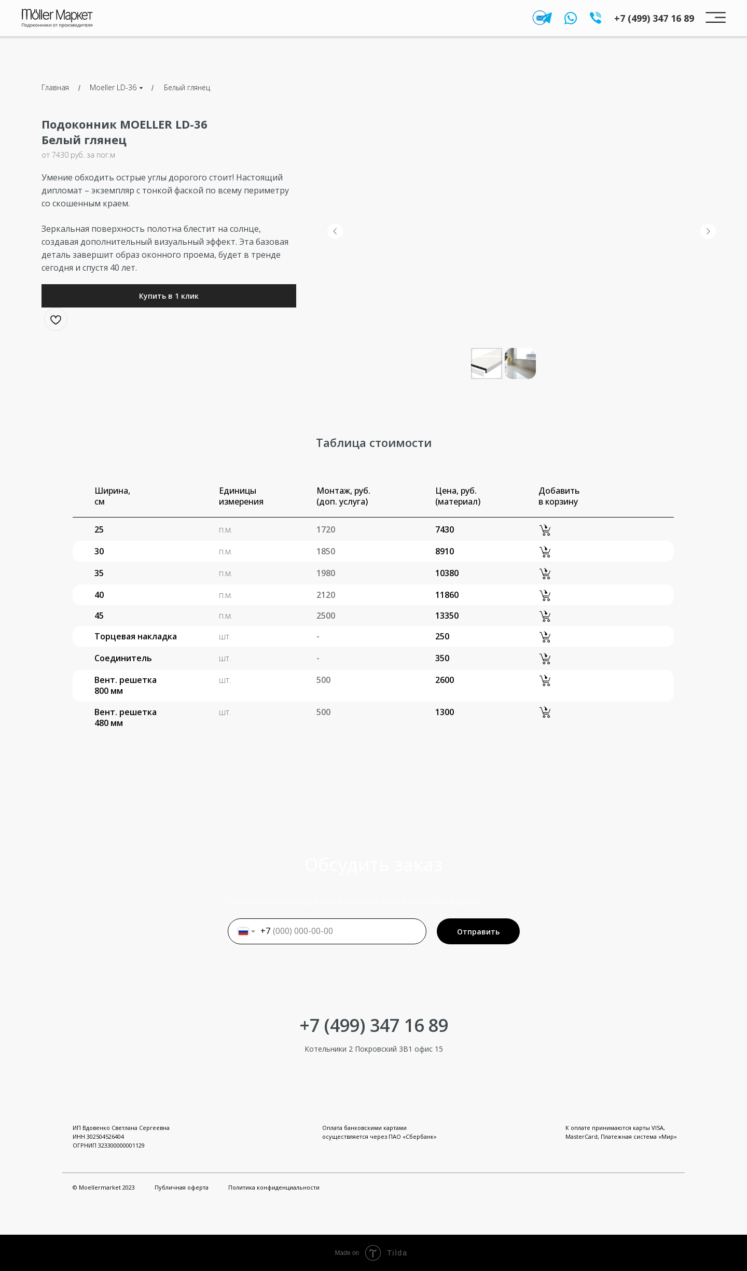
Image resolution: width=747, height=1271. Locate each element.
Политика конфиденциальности (274, 1187)
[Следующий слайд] (708, 231)
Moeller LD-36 (113, 87)
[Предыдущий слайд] (335, 231)
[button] (169, 296)
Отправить (478, 932)
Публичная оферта (182, 1187)
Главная (55, 87)
